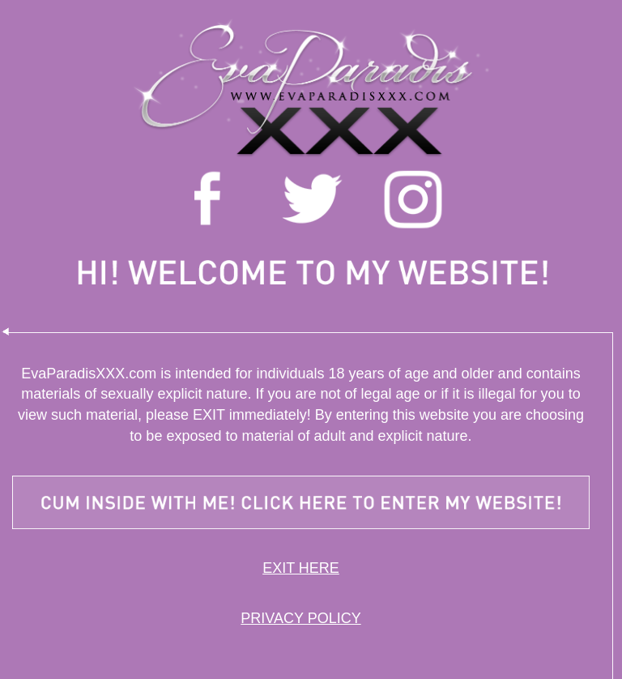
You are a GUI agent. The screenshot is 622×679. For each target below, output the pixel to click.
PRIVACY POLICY (300, 618)
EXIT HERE (300, 568)
